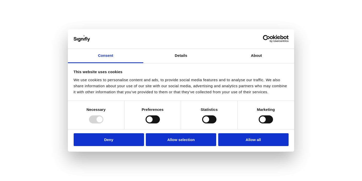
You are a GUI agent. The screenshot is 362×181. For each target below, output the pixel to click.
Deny (108, 140)
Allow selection (181, 140)
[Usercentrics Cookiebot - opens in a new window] (267, 38)
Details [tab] (181, 55)
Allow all (253, 140)
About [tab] (256, 55)
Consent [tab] (105, 55)
